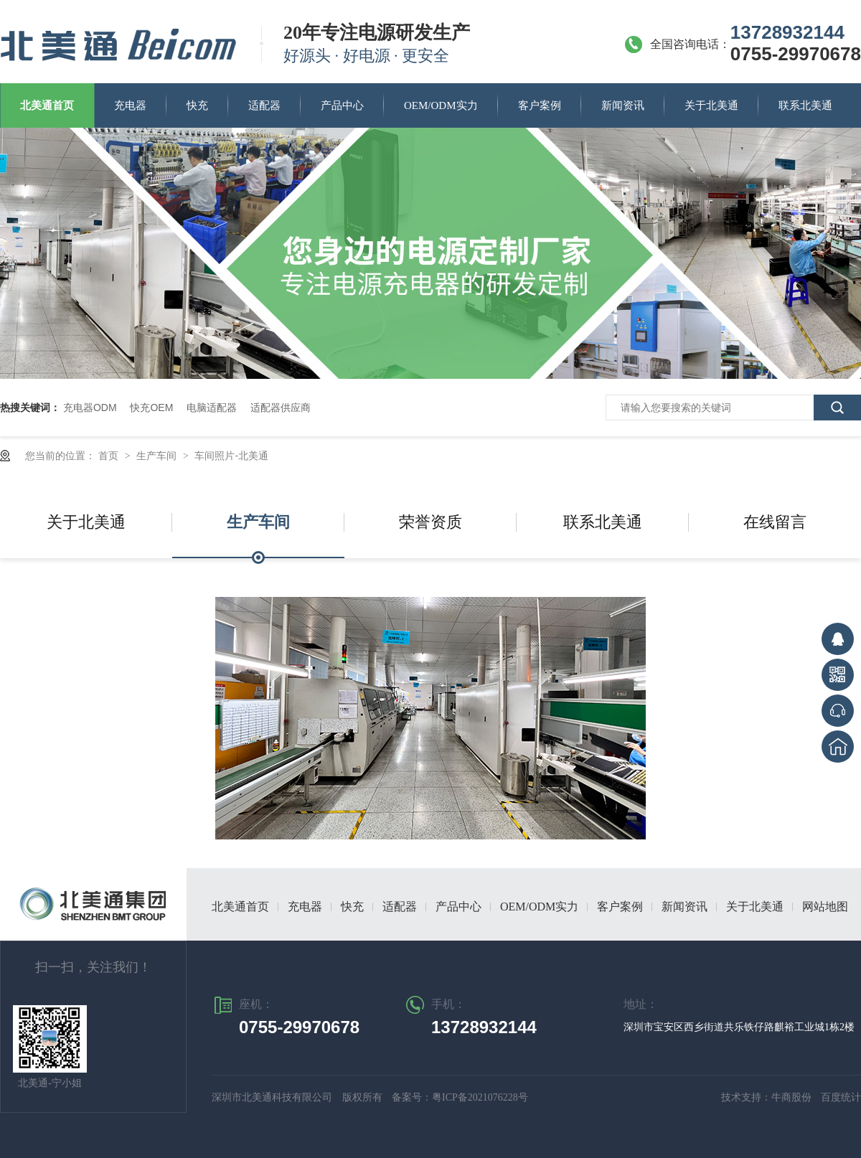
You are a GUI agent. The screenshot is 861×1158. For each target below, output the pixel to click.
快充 (197, 105)
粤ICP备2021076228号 (480, 1097)
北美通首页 (47, 105)
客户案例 (539, 105)
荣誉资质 (430, 522)
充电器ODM (90, 407)
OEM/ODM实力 (441, 105)
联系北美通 (805, 105)
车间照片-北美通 (231, 455)
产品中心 (342, 105)
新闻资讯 (622, 105)
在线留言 (774, 522)
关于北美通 (711, 105)
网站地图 (825, 906)
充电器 (130, 105)
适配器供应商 (280, 407)
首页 (109, 455)
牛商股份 (792, 1097)
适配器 (264, 105)
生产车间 (157, 455)
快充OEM (151, 407)
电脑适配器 (212, 407)
